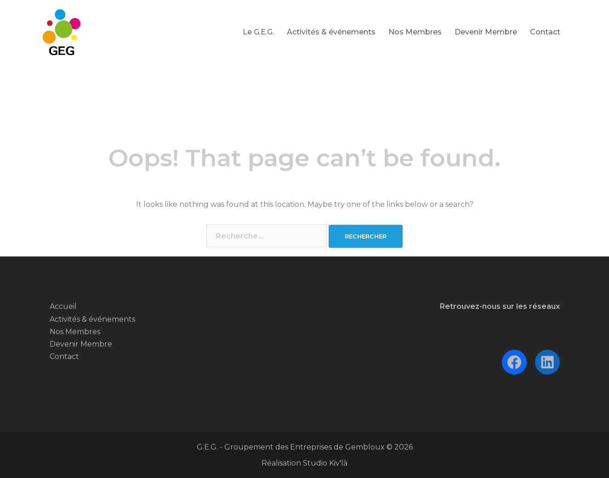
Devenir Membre (486, 32)
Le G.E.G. (258, 32)
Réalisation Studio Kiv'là (304, 463)
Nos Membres (415, 32)
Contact (545, 32)
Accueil (63, 306)
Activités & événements (331, 32)
